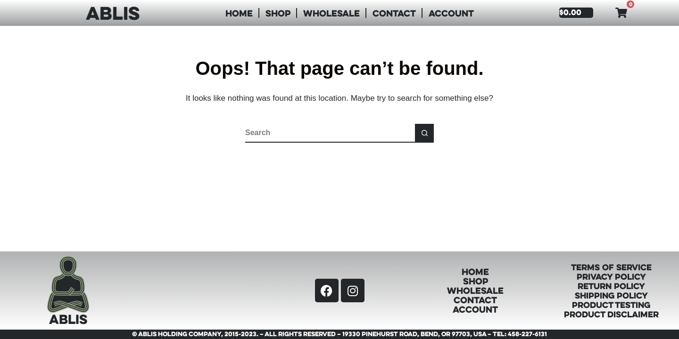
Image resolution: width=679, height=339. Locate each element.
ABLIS (113, 12)
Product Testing (611, 304)
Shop (277, 13)
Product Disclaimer (611, 314)
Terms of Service (611, 267)
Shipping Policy (611, 295)
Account (451, 13)
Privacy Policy (611, 276)
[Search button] (424, 133)
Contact (394, 13)
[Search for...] (330, 133)
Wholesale (331, 13)
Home (239, 13)
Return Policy (611, 286)
